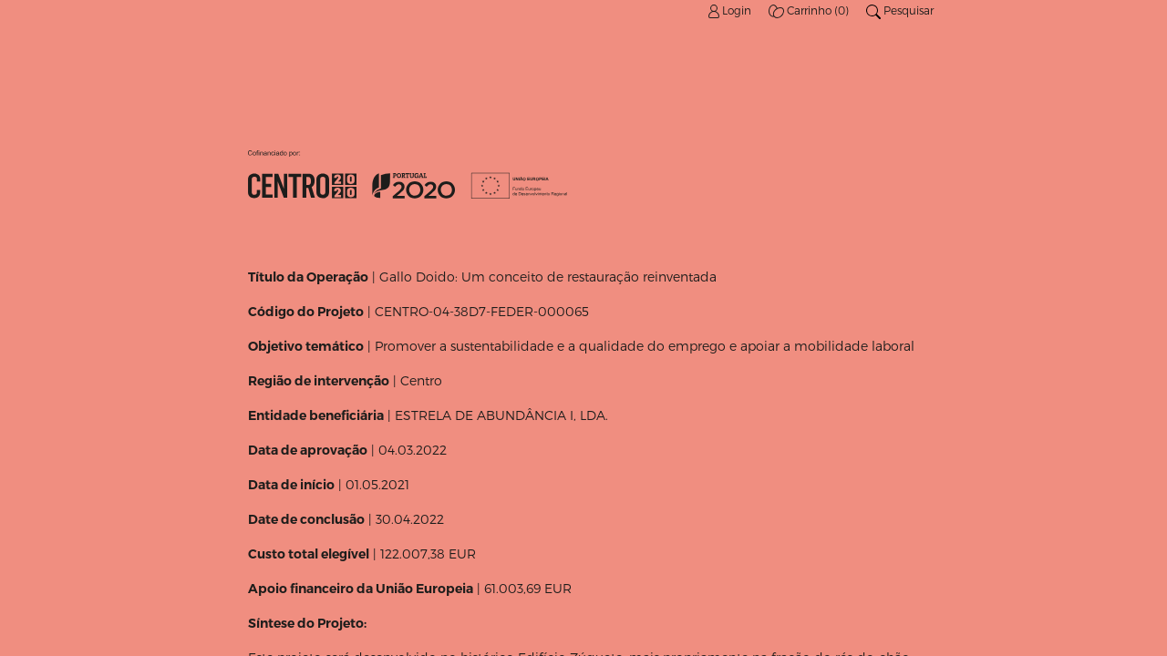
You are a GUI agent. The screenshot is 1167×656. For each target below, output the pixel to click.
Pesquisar (900, 10)
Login (731, 10)
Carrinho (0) (810, 10)
